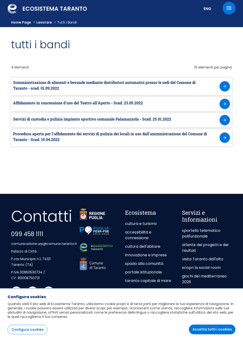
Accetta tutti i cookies (212, 329)
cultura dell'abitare (142, 246)
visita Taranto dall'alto (202, 259)
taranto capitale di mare (148, 280)
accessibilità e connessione (138, 235)
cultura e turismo (141, 223)
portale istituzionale (143, 272)
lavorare (44, 22)
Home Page (21, 22)
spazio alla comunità (144, 263)
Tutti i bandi (67, 22)
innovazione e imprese (146, 255)
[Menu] (229, 8)
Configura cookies (27, 329)
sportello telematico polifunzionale (201, 233)
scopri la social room (201, 267)
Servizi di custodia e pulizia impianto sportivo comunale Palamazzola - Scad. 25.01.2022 (92, 119)
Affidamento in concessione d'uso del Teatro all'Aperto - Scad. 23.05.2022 (78, 102)
